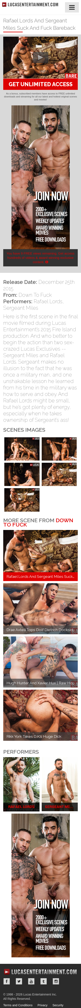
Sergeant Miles (20, 308)
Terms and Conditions (17, 1005)
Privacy (43, 1005)
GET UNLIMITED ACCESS (41, 84)
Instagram (55, 981)
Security (58, 1005)
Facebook (6, 981)
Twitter (19, 981)
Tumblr (43, 981)
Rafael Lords (48, 301)
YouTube (31, 981)
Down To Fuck (35, 295)
